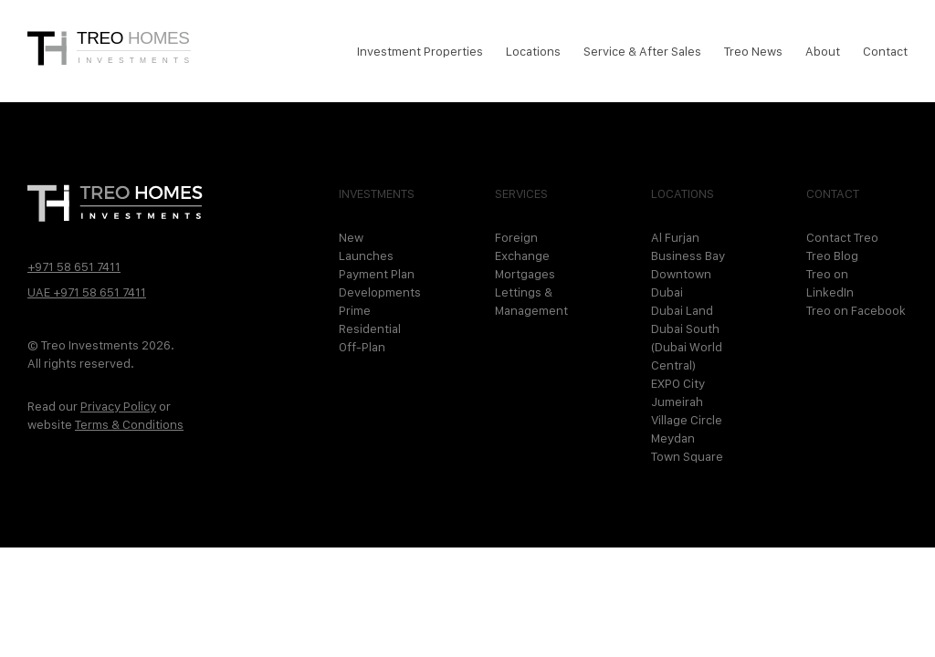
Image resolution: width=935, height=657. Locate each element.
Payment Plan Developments (378, 282)
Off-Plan (362, 346)
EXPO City (678, 383)
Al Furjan (675, 237)
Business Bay (688, 255)
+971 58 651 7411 (74, 266)
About (822, 51)
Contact (885, 51)
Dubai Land (682, 310)
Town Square (687, 456)
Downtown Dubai (681, 282)
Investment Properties (420, 51)
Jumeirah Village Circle (686, 410)
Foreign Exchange (522, 246)
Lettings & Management (531, 301)
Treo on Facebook (856, 310)
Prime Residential (370, 319)
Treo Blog (832, 255)
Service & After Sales (642, 51)
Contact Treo (842, 237)
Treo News (753, 51)
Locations (533, 51)
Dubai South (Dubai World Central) (686, 346)
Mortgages (525, 273)
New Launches (366, 246)
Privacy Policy (118, 406)
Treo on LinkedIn (830, 282)
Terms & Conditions (129, 424)
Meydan (673, 438)
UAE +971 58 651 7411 (86, 292)
